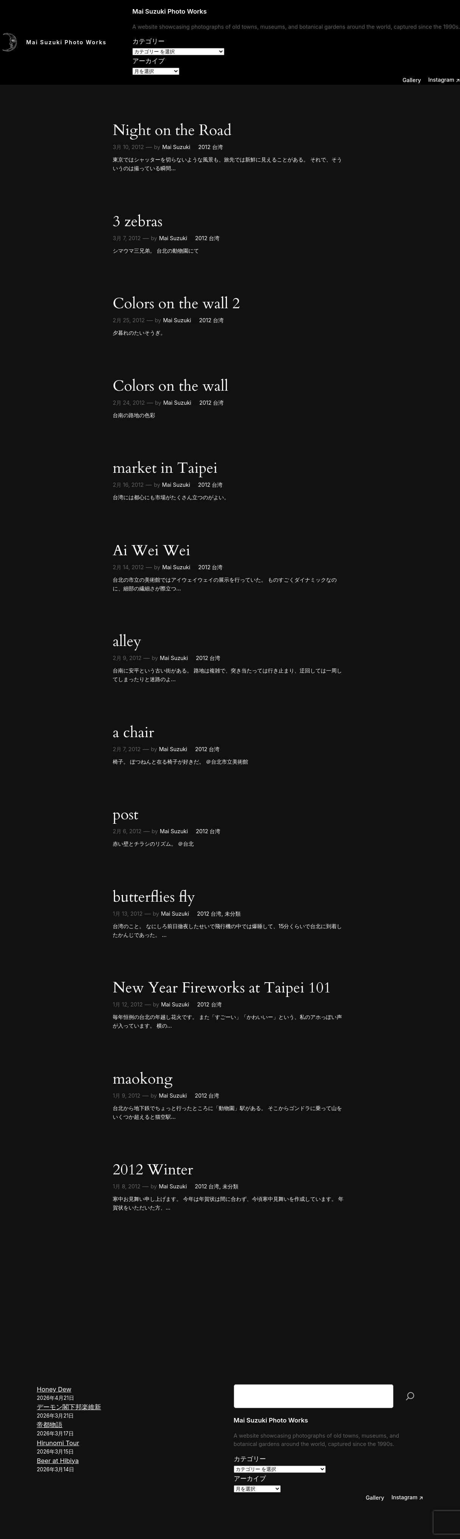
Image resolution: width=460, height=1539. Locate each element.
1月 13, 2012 (128, 913)
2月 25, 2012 (129, 320)
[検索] (410, 1396)
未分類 (233, 913)
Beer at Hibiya (58, 1460)
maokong (142, 1079)
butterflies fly (154, 897)
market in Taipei (165, 468)
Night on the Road (172, 130)
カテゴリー (148, 41)
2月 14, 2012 (128, 567)
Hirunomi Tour (58, 1443)
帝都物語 (49, 1425)
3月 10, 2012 (128, 147)
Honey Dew (54, 1389)
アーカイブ (148, 61)
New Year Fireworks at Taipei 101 (222, 988)
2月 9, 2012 (127, 658)
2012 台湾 (210, 147)
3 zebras (138, 221)
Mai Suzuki (176, 147)
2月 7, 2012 (127, 749)
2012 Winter (153, 1170)
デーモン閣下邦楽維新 (69, 1407)
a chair (133, 732)
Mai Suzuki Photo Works (66, 42)
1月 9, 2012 (126, 1095)
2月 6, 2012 (127, 831)
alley (127, 641)
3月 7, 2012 (127, 238)
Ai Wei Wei (151, 550)
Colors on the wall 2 (176, 303)
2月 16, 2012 (128, 484)
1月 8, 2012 (126, 1186)
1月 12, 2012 (128, 1004)
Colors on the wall (170, 386)
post (125, 814)
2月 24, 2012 (129, 402)
